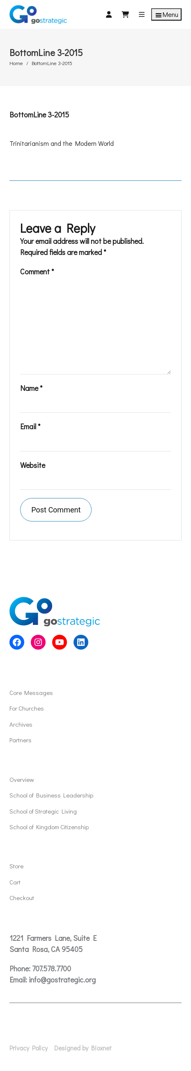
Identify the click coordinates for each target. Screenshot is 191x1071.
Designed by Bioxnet (83, 1048)
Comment (37, 271)
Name (31, 388)
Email (30, 426)
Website (32, 465)
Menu (166, 14)
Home (16, 62)
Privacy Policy (28, 1048)
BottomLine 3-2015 (39, 114)
